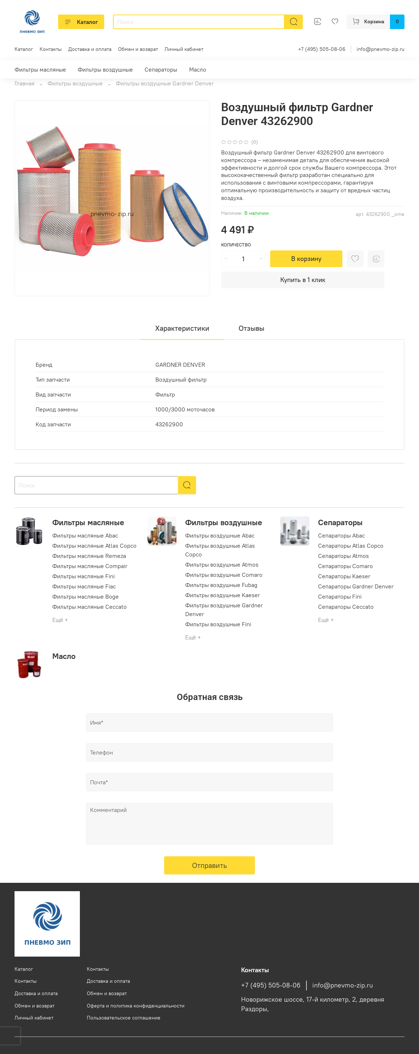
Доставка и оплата (89, 49)
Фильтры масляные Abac (85, 535)
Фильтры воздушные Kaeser (222, 595)
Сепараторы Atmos (343, 555)
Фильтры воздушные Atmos (222, 564)
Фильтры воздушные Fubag (221, 584)
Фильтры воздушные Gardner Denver (165, 83)
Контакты (51, 49)
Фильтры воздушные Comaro (224, 574)
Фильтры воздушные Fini (218, 624)
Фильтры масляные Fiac (84, 586)
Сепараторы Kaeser (344, 576)
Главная (24, 83)
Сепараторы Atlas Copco (350, 545)
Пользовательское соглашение (123, 1017)
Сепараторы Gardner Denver (356, 586)
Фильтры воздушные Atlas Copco (220, 550)
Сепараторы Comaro (345, 566)
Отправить (209, 865)
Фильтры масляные (40, 69)
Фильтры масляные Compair (89, 566)
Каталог (81, 21)
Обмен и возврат (138, 49)
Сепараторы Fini (340, 596)
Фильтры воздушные (105, 69)
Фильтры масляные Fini (83, 576)
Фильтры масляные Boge (85, 596)
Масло (197, 69)
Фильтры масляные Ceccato (89, 606)
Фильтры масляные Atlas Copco (94, 545)
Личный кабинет (183, 49)
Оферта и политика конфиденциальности (135, 1005)
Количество (236, 245)
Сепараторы (161, 69)
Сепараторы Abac (341, 535)
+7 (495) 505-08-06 (321, 49)
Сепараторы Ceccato (346, 606)
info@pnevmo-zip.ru (380, 49)
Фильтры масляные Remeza (89, 555)
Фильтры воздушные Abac (220, 535)
